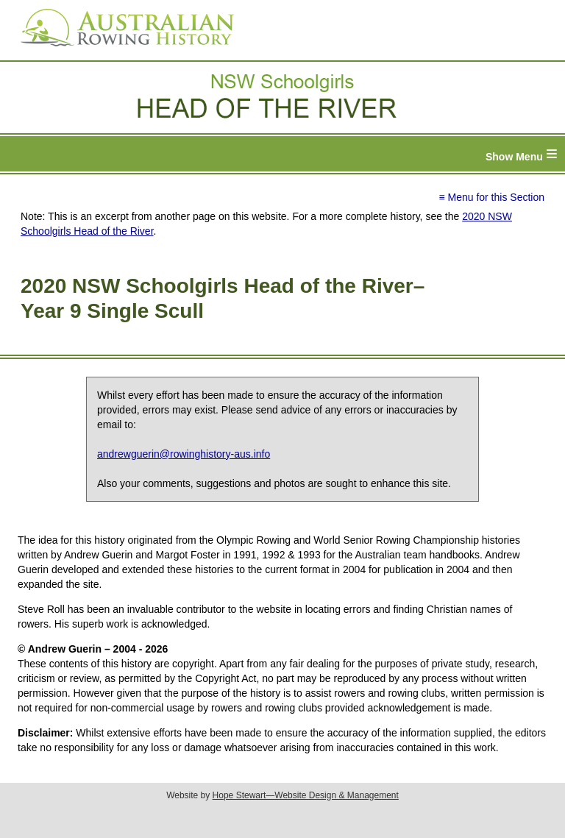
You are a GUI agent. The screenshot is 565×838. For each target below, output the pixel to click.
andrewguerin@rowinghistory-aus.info (183, 454)
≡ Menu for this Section (491, 197)
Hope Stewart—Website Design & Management (306, 795)
